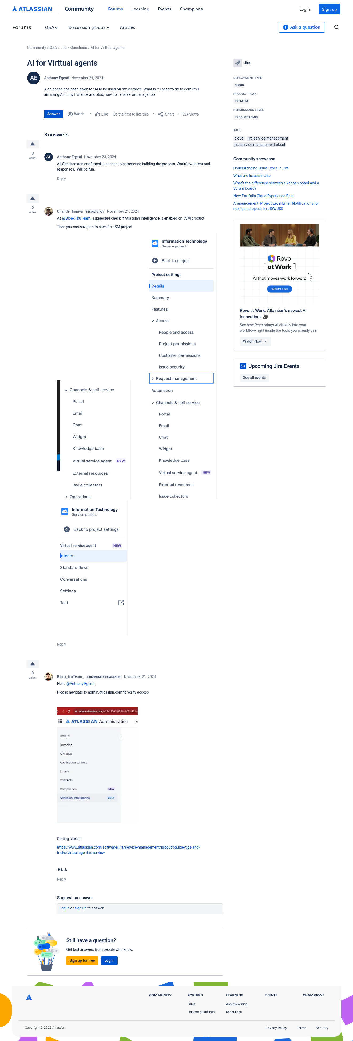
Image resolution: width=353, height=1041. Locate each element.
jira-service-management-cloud (260, 145)
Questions (78, 47)
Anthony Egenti (56, 78)
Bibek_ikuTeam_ (70, 677)
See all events (254, 377)
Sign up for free (82, 960)
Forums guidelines (201, 1012)
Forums (115, 8)
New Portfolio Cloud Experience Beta (263, 196)
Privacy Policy (276, 1028)
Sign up (329, 9)
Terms (301, 1028)
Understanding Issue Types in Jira (261, 168)
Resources (234, 1012)
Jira (64, 47)
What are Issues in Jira (252, 175)
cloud (239, 138)
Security (322, 1028)
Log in (305, 9)
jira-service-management (268, 138)
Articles (127, 27)
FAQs (191, 1004)
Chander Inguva (70, 211)
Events (165, 8)
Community (79, 8)
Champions (191, 8)
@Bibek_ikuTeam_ (77, 218)
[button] (101, 439)
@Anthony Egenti (80, 684)
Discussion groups (89, 27)
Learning (140, 8)
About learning (237, 1004)
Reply (61, 179)
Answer (53, 114)
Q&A (51, 27)
